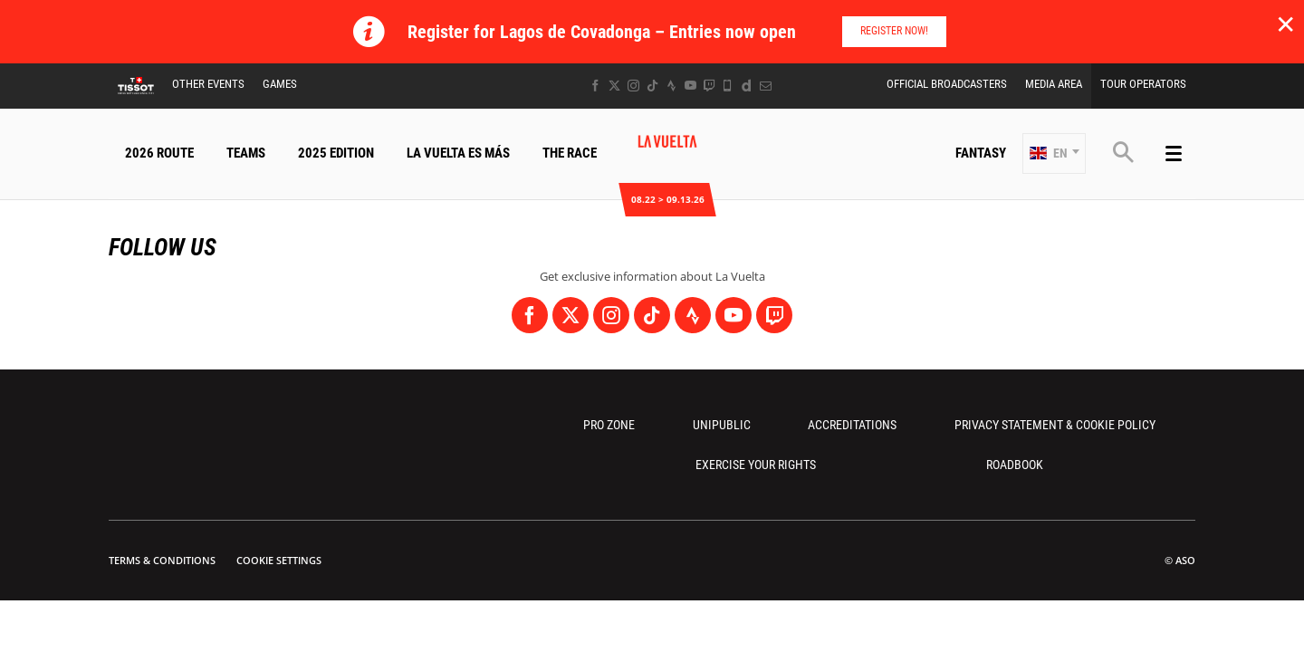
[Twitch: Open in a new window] (709, 85)
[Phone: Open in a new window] (727, 85)
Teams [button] (245, 153)
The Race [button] (569, 153)
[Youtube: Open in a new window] (690, 85)
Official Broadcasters (947, 84)
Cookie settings (278, 560)
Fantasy (980, 153)
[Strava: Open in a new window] (671, 85)
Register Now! (894, 30)
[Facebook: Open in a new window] (595, 85)
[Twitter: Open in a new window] (614, 85)
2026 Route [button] (159, 153)
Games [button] (280, 84)
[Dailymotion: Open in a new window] (746, 85)
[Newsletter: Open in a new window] (765, 85)
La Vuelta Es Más (458, 153)
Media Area (1053, 84)
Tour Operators (1143, 84)
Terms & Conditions (162, 560)
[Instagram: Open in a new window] (633, 85)
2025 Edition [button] (336, 153)
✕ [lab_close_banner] (1285, 23)
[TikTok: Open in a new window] (652, 85)
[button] (1054, 153)
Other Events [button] (208, 84)
